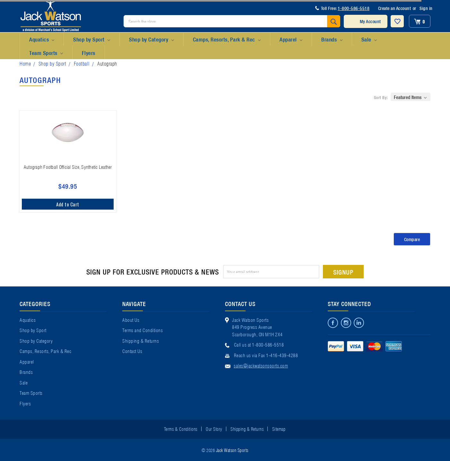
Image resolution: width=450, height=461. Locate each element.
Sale (369, 39)
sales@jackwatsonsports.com (261, 365)
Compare (412, 239)
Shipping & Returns (140, 340)
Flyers (88, 52)
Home (25, 63)
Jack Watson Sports (232, 449)
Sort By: (381, 97)
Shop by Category (151, 39)
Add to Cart (67, 204)
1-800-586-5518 (353, 8)
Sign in (426, 8)
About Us (130, 319)
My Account (370, 21)
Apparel (291, 39)
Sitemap (279, 428)
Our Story (214, 428)
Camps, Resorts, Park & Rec (227, 39)
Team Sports (46, 53)
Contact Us (132, 350)
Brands (331, 39)
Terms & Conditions (180, 428)
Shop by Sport (91, 39)
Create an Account (394, 8)
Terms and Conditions (142, 330)
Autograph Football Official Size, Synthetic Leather (68, 166)
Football (82, 63)
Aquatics (41, 39)
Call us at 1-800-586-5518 (259, 344)
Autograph (107, 63)
